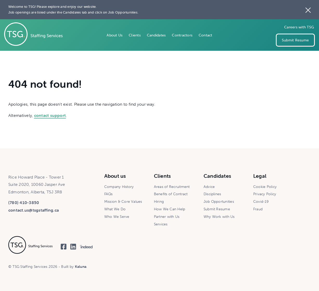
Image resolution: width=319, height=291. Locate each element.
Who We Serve (116, 216)
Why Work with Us (219, 216)
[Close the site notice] (308, 9)
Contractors (182, 35)
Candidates (156, 35)
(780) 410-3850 (23, 202)
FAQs (108, 194)
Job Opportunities (219, 201)
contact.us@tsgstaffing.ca (33, 210)
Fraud (258, 209)
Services (161, 224)
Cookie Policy (265, 186)
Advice (209, 186)
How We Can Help (169, 209)
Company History (119, 186)
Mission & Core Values (123, 201)
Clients (135, 35)
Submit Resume (295, 40)
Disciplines (212, 194)
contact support (50, 115)
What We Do (115, 209)
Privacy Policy (264, 194)
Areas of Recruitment (172, 186)
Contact (205, 35)
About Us (114, 35)
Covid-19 (261, 201)
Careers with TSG (299, 27)
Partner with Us (167, 216)
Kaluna (80, 266)
